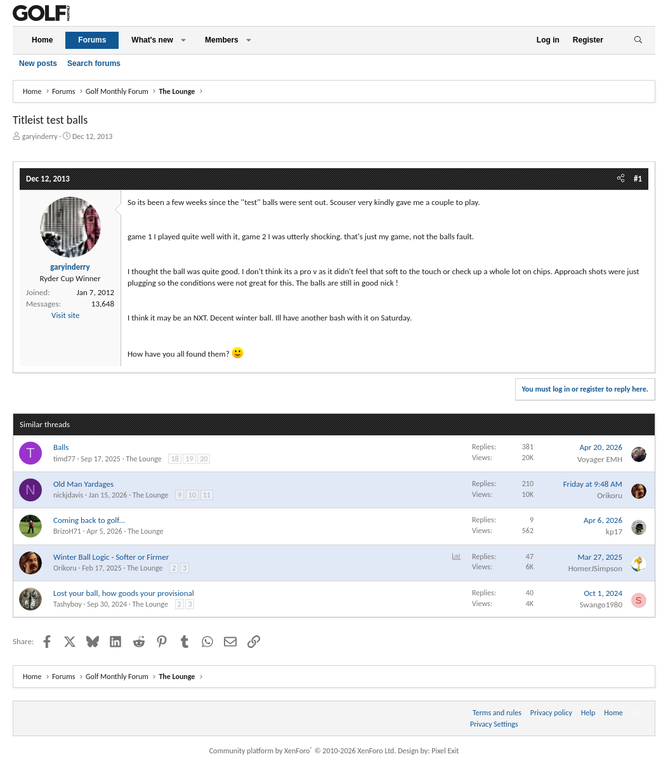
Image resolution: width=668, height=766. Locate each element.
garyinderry (40, 136)
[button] (183, 40)
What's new (152, 40)
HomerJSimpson (595, 568)
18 (174, 458)
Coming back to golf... (89, 520)
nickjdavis (68, 495)
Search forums (94, 63)
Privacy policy (551, 712)
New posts (38, 63)
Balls (61, 447)
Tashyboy (67, 604)
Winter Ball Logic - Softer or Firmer (111, 557)
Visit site (65, 315)
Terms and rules (497, 712)
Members (222, 40)
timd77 (64, 458)
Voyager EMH (599, 459)
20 (203, 458)
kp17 (614, 531)
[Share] (620, 179)
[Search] (638, 40)
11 (207, 495)
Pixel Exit (445, 750)
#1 (638, 178)
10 (192, 495)
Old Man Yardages (83, 484)
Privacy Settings (494, 724)
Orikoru (609, 495)
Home (42, 40)
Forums (92, 40)
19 (189, 458)
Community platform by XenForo (302, 750)
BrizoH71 (67, 531)
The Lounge (143, 458)
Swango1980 (601, 604)
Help (588, 712)
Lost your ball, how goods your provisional (123, 593)
